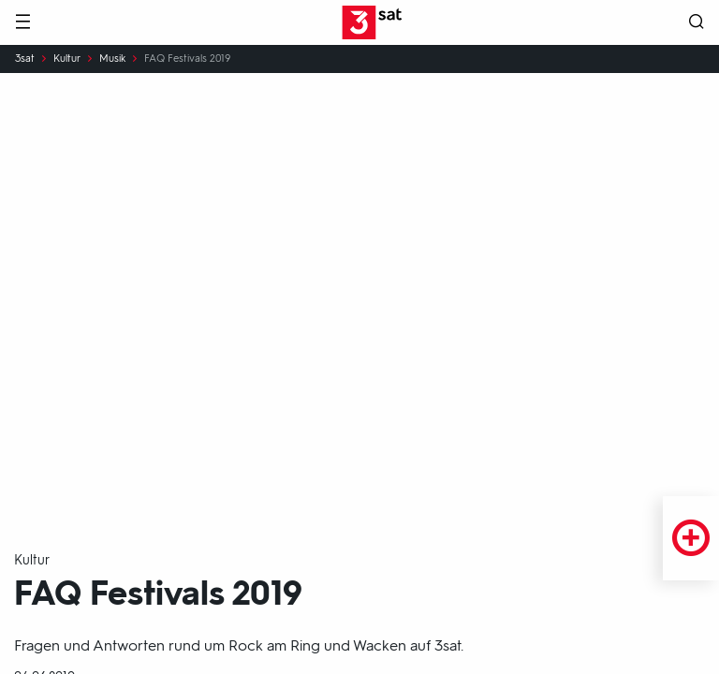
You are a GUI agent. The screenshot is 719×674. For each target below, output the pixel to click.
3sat (25, 59)
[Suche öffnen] (696, 23)
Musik (112, 59)
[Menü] (22, 23)
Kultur (67, 59)
